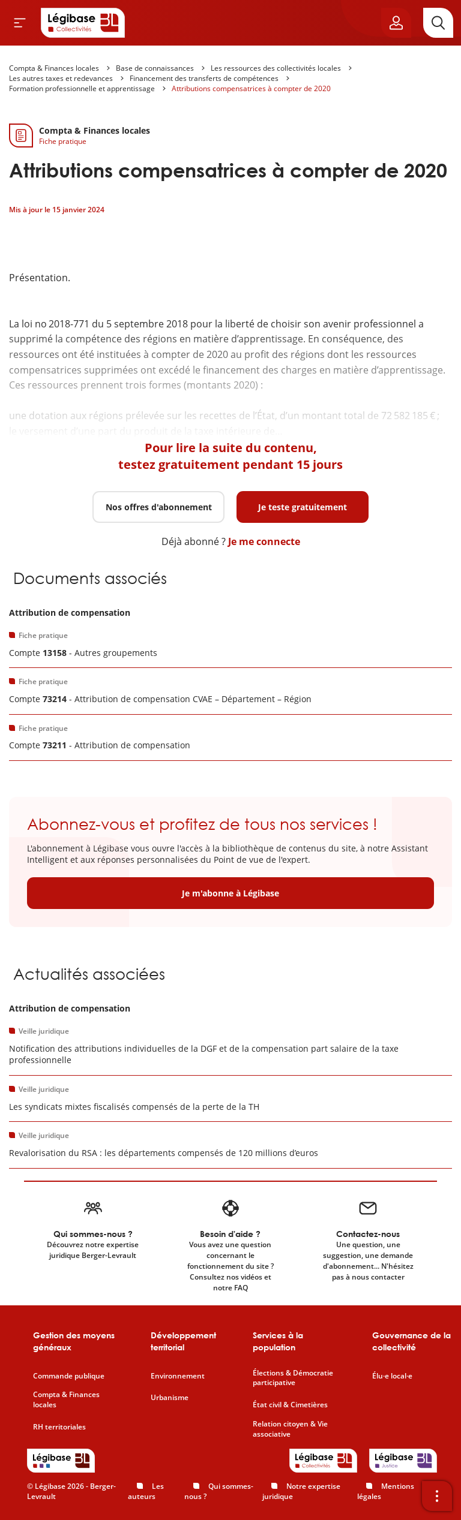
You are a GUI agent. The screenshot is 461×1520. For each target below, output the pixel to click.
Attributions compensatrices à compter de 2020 (251, 88)
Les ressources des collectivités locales (276, 68)
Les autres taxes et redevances (61, 78)
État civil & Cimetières (290, 1405)
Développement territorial (183, 1341)
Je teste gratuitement (302, 507)
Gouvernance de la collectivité (411, 1341)
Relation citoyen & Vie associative (290, 1429)
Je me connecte (264, 541)
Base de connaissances (155, 68)
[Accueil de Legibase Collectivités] (83, 23)
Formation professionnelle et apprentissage (82, 88)
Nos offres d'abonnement (159, 507)
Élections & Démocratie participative (293, 1378)
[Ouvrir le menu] (20, 23)
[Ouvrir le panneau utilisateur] (396, 23)
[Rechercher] (438, 23)
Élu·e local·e (392, 1376)
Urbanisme (169, 1397)
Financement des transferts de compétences (204, 78)
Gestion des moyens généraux (74, 1341)
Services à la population (278, 1341)
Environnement (178, 1376)
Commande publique (68, 1376)
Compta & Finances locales (54, 68)
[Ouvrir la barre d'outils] (437, 1496)
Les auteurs (146, 1491)
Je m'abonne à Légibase (230, 893)
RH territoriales (59, 1427)
